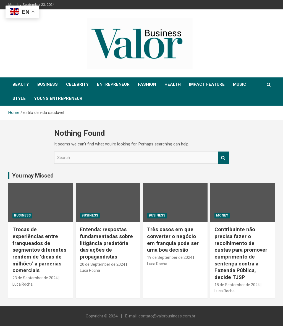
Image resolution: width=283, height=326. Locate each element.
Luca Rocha (22, 284)
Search (223, 158)
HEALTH (172, 84)
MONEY (222, 215)
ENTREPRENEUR (113, 84)
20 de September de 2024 (102, 264)
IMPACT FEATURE (207, 84)
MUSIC (239, 84)
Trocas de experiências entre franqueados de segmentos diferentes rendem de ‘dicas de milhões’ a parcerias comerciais (39, 249)
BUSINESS (47, 84)
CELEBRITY (77, 84)
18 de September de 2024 (237, 285)
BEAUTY (20, 84)
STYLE (19, 98)
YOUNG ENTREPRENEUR (58, 98)
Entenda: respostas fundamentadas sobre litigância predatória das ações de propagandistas (106, 243)
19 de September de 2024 (169, 257)
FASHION (147, 84)
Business (22, 215)
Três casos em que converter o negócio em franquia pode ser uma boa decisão (173, 239)
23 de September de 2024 (35, 278)
